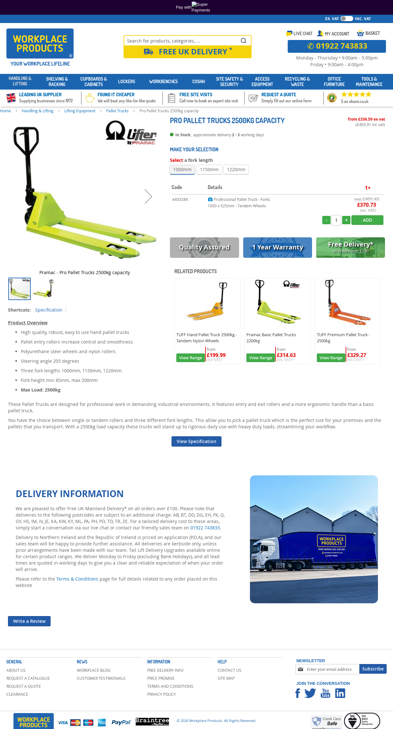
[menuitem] (20, 82)
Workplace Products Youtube (325, 693)
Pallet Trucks (117, 110)
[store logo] (40, 43)
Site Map (226, 678)
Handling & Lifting (37, 110)
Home (5, 110)
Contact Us (229, 670)
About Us (16, 670)
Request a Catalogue (28, 678)
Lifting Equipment (79, 110)
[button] (148, 196)
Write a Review (29, 621)
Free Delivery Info (165, 670)
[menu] (196, 82)
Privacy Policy (161, 694)
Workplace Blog (93, 670)
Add (367, 220)
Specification (48, 310)
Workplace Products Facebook (297, 693)
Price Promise (161, 678)
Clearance (17, 694)
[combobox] (188, 40)
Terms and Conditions (170, 686)
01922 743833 (205, 528)
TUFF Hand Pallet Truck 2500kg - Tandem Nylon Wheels (206, 338)
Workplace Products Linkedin (340, 693)
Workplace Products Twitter (310, 693)
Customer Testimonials (101, 678)
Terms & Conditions (77, 579)
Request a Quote (23, 686)
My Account (337, 33)
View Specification (196, 441)
